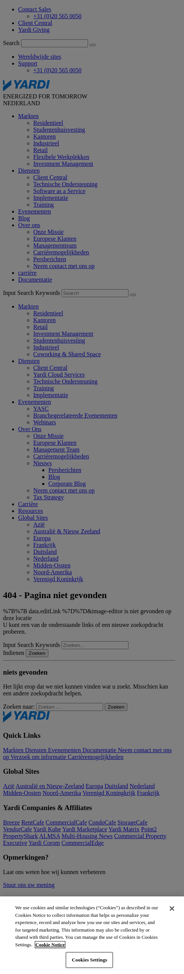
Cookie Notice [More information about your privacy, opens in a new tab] (50, 945)
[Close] (172, 908)
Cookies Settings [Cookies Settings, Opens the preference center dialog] (89, 960)
